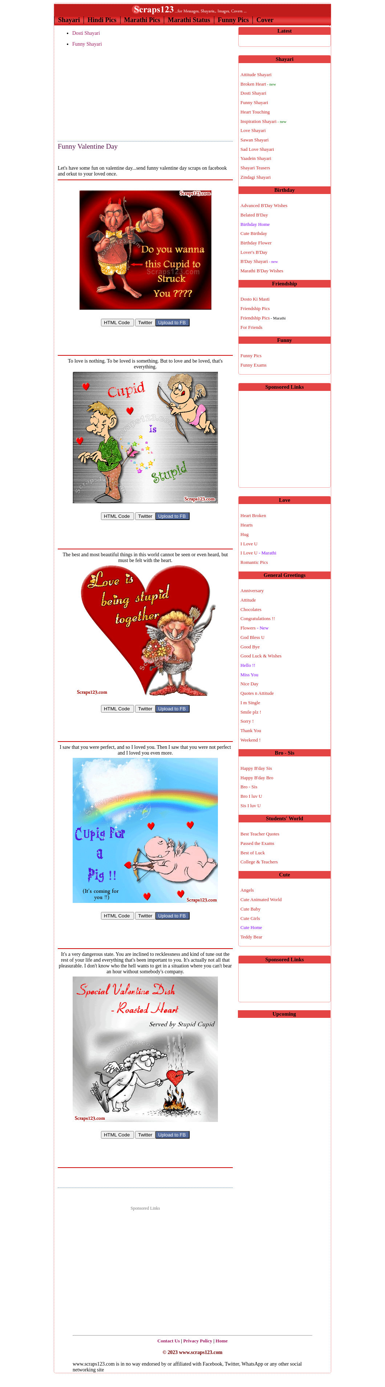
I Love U (249, 543)
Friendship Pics (255, 308)
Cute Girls (250, 918)
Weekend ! (250, 740)
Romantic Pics (254, 562)
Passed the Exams (257, 843)
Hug (244, 534)
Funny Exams (253, 365)
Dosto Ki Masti (255, 299)
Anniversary (252, 590)
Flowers (254, 628)
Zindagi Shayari (255, 177)
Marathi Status (189, 20)
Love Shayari (253, 130)
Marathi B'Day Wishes (261, 270)
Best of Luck (252, 852)
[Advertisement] (94, 94)
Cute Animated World (261, 899)
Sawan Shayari (254, 140)
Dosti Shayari (86, 33)
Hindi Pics (102, 20)
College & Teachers (259, 861)
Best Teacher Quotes (259, 834)
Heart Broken (253, 515)
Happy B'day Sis (256, 768)
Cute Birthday (253, 233)
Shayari (69, 20)
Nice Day (249, 683)
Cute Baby (250, 909)
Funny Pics (233, 20)
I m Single (250, 702)
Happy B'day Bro (256, 777)
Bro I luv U (251, 796)
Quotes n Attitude (257, 693)
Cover (264, 20)
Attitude (248, 600)
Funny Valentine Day (88, 146)
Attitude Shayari (256, 74)
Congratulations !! (257, 618)
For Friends (251, 327)
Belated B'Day (254, 215)
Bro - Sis (248, 786)
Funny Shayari (87, 44)
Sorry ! (247, 721)
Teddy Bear (251, 937)
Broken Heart (258, 84)
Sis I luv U (250, 805)
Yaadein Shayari (255, 158)
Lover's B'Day (253, 252)
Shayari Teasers (255, 167)
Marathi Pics (142, 20)
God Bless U (252, 637)
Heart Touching (255, 112)
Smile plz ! (250, 712)
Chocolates (251, 609)
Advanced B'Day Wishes (263, 205)
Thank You (250, 730)
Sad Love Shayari (257, 149)
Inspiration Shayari (263, 121)
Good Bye (250, 646)
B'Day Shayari (259, 261)
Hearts (246, 525)
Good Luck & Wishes (260, 656)
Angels (247, 890)
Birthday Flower (256, 242)
